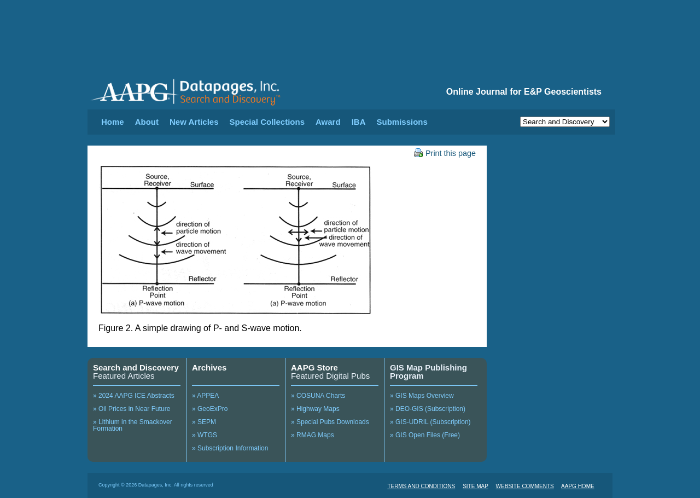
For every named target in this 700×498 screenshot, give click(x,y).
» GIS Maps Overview (422, 395)
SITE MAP (475, 486)
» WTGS (204, 435)
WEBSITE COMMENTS (525, 486)
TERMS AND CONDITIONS (421, 486)
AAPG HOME (577, 486)
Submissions (401, 121)
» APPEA (205, 395)
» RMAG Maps (312, 435)
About (147, 121)
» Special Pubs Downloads (330, 422)
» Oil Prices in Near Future (131, 409)
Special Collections (267, 121)
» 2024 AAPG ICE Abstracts (133, 395)
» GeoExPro (210, 409)
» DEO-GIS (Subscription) (427, 409)
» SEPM (204, 422)
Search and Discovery (136, 367)
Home (112, 121)
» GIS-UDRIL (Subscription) (430, 422)
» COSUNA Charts (318, 395)
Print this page (445, 153)
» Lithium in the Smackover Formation (132, 425)
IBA (359, 121)
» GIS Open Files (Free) (425, 435)
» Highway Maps (315, 409)
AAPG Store (314, 367)
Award (328, 121)
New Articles (194, 121)
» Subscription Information (230, 448)
